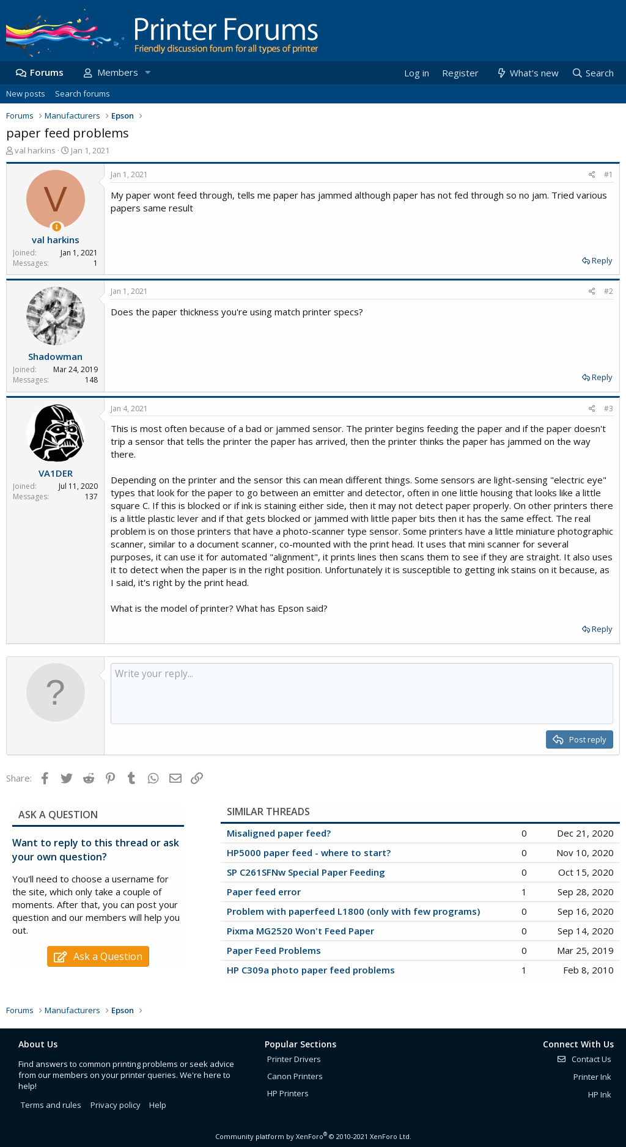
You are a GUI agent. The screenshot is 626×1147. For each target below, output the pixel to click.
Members (117, 72)
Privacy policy (115, 1104)
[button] (147, 72)
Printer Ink (592, 1076)
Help (157, 1104)
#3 (608, 408)
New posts (25, 93)
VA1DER (56, 473)
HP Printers (288, 1093)
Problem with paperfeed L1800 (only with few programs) (353, 911)
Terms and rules (51, 1104)
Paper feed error (264, 891)
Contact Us (583, 1059)
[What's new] (526, 73)
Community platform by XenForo (313, 1136)
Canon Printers (295, 1076)
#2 (608, 291)
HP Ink (599, 1094)
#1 (608, 174)
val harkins (35, 150)
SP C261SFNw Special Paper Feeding (306, 872)
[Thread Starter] (57, 227)
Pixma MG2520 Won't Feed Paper (300, 931)
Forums (47, 72)
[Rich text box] (362, 693)
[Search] (592, 73)
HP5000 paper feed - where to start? (309, 852)
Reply (602, 260)
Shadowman (55, 356)
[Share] (592, 175)
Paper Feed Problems (274, 950)
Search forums (82, 93)
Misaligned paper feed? (279, 833)
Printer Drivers (294, 1059)
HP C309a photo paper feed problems (311, 970)
